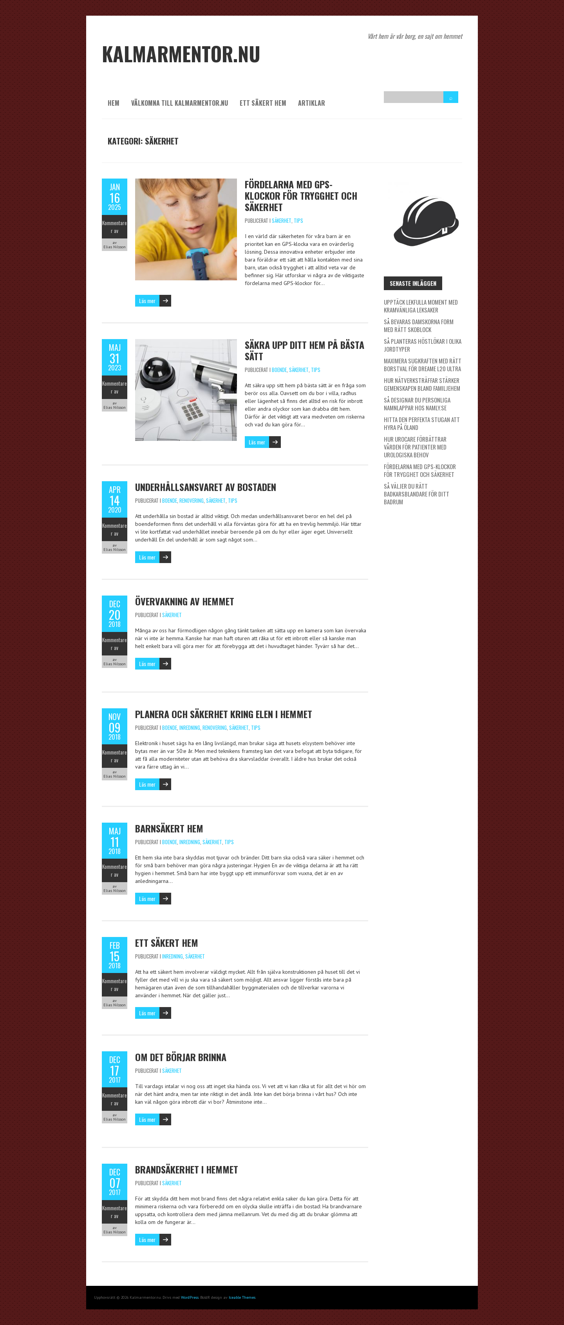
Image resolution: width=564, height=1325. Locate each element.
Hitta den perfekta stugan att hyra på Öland (422, 423)
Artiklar (311, 103)
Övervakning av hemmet (184, 601)
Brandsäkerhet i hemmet (186, 1169)
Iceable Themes (242, 1297)
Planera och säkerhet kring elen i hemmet (223, 714)
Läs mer (147, 300)
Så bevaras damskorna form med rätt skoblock (419, 325)
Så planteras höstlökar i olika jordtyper (422, 345)
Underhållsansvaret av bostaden (205, 487)
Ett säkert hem (263, 103)
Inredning (189, 727)
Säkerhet (281, 220)
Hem (113, 103)
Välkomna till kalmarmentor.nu (179, 103)
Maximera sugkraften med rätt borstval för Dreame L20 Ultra (422, 364)
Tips (298, 220)
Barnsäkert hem (169, 828)
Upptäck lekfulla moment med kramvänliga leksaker (421, 306)
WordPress (190, 1297)
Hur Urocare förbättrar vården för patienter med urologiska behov (415, 447)
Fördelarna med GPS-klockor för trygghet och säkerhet (301, 195)
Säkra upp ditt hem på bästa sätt (304, 350)
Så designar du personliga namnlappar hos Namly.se (417, 403)
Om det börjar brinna (180, 1057)
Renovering (191, 500)
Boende (279, 370)
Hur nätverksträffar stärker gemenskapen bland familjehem (422, 384)
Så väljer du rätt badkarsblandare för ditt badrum (416, 494)
